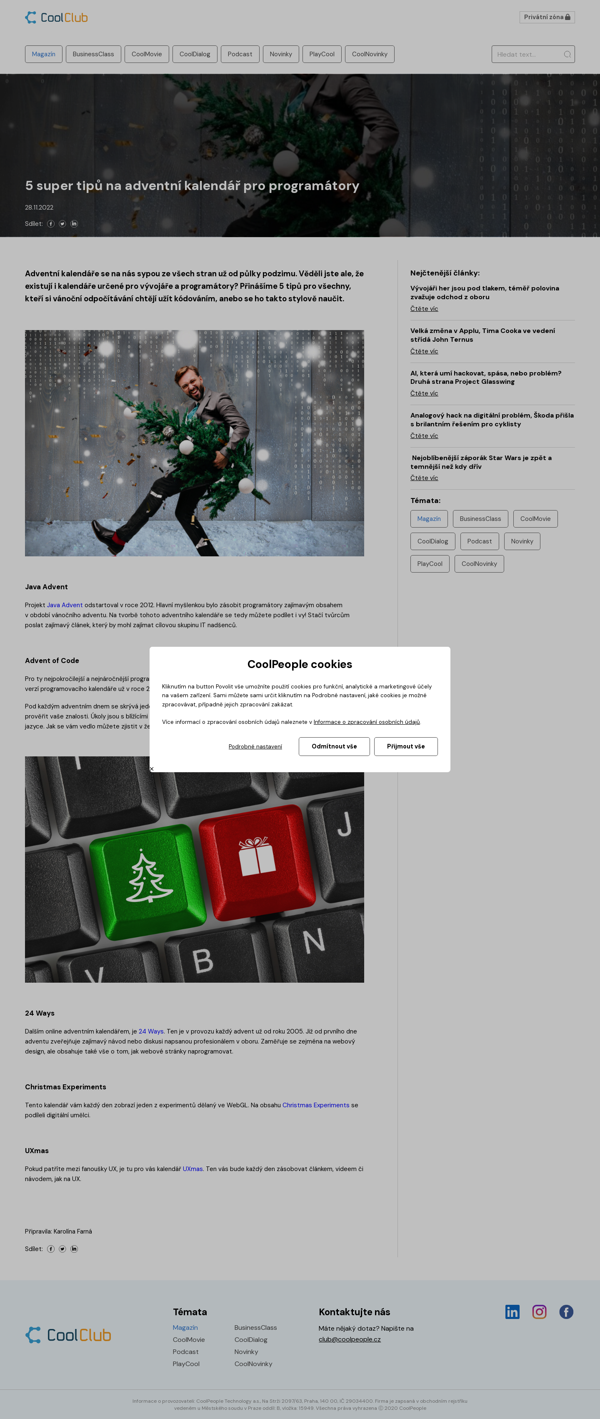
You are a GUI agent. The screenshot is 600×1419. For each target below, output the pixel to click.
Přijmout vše (406, 746)
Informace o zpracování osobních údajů (367, 722)
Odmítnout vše (334, 746)
